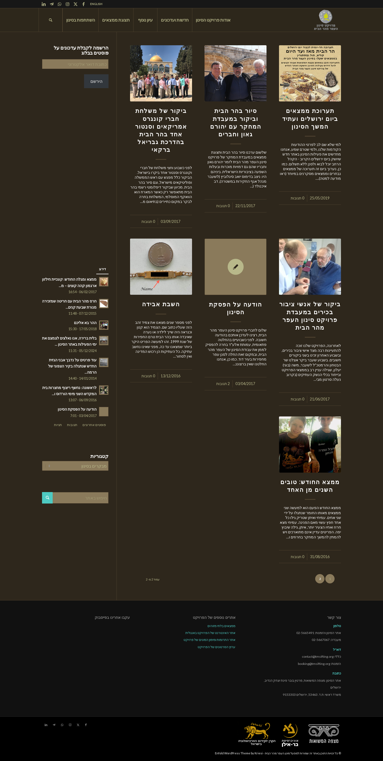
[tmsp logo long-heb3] (326, 20)
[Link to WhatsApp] (60, 4)
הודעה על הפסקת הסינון (77, 409)
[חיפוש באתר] (51, 20)
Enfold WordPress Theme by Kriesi (239, 753)
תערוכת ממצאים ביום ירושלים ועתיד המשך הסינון (310, 118)
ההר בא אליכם (85, 323)
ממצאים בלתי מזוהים (221, 626)
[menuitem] (95, 4)
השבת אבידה (161, 304)
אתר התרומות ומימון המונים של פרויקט (209, 640)
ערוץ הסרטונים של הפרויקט (216, 647)
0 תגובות (297, 198)
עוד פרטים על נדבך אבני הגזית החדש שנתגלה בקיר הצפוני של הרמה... (72, 366)
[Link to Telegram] (52, 4)
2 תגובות (223, 383)
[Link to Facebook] (84, 4)
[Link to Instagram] (68, 4)
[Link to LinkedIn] (44, 4)
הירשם (96, 81)
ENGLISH (96, 4)
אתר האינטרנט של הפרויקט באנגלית (210, 633)
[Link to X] (76, 4)
